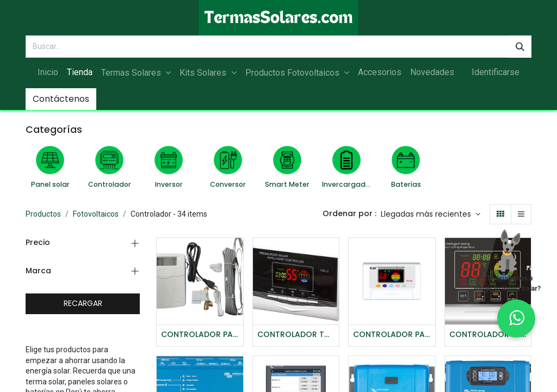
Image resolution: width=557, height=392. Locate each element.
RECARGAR (83, 303)
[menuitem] (48, 72)
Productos (43, 214)
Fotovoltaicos (96, 214)
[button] (430, 214)
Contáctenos (61, 99)
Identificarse (495, 72)
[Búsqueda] (520, 47)
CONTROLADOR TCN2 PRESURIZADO (296, 334)
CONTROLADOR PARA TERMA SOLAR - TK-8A (392, 334)
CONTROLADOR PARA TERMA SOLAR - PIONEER (488, 334)
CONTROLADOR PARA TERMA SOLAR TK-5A (200, 334)
